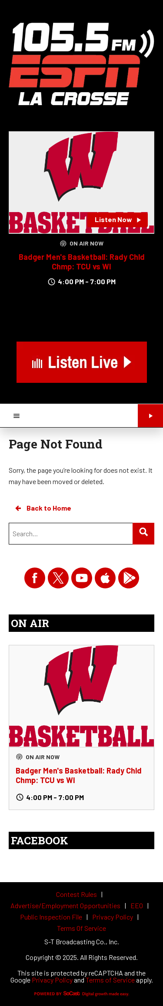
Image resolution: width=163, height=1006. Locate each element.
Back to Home (42, 508)
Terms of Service (110, 980)
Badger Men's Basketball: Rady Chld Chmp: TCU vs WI (82, 262)
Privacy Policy (52, 980)
